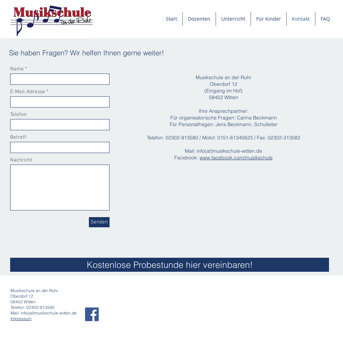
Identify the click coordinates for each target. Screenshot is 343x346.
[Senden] (99, 222)
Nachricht (21, 160)
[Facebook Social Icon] (92, 314)
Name (17, 69)
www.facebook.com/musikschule (236, 157)
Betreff (18, 137)
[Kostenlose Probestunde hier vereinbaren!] (169, 265)
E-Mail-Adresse (27, 92)
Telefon (18, 114)
